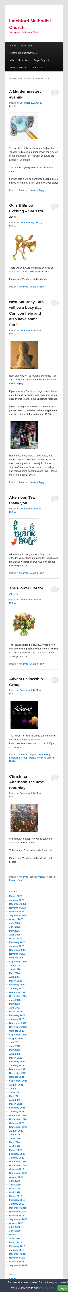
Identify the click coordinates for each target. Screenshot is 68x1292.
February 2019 (17, 1200)
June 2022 (15, 1046)
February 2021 (17, 1107)
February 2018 (17, 1246)
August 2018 (16, 1223)
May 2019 (14, 1188)
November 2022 (18, 1027)
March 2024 (15, 980)
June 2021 (15, 1092)
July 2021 (14, 1088)
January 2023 (16, 1019)
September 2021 (18, 1080)
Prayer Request (41, 60)
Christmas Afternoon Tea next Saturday (26, 782)
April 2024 (14, 977)
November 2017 (18, 1257)
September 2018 (18, 1219)
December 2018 (17, 1207)
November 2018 (18, 1211)
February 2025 (17, 942)
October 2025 (16, 911)
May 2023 (14, 1004)
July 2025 (14, 923)
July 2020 (14, 1134)
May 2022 (14, 1050)
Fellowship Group (18, 758)
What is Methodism (19, 60)
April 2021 (14, 1100)
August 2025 (16, 919)
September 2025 (18, 915)
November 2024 (18, 953)
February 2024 (17, 984)
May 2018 (14, 1234)
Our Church (26, 45)
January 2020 (16, 1157)
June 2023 (15, 1000)
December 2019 (17, 1161)
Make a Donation (18, 67)
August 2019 (16, 1177)
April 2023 (14, 1007)
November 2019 (18, 1165)
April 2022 (14, 1054)
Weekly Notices (37, 758)
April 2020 (14, 1146)
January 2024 (16, 988)
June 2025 (15, 926)
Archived (23, 190)
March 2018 (15, 1242)
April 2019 (14, 1192)
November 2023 (18, 996)
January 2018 (16, 1250)
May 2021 (14, 1096)
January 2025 (16, 946)
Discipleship (44, 754)
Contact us (37, 67)
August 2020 (16, 1130)
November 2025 (18, 907)
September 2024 (18, 961)
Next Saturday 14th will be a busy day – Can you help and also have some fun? (27, 313)
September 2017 (18, 1265)
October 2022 (16, 1030)
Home (13, 45)
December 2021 (17, 1069)
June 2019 (15, 1184)
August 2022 (16, 1038)
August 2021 (16, 1084)
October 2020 (16, 1123)
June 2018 (15, 1230)
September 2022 (18, 1034)
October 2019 (16, 1169)
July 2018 (14, 1227)
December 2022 (17, 1023)
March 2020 (15, 1150)
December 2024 (17, 950)
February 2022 (17, 1061)
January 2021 (16, 1111)
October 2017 (16, 1261)
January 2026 (16, 900)
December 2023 (17, 992)
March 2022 (15, 1057)
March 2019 (15, 1196)
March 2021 (15, 1103)
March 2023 (15, 1011)
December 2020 (17, 1115)
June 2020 (15, 1138)
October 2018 (16, 1215)
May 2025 (14, 930)
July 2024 (14, 965)
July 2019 (14, 1180)
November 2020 (18, 1119)
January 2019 (16, 1203)
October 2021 (16, 1077)
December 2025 (17, 904)
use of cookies (46, 1288)
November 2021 (18, 1073)
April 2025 (14, 934)
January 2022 (16, 1065)
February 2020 (17, 1154)
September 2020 (18, 1127)
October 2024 (16, 957)
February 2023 (17, 1015)
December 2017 (17, 1253)
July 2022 (14, 1042)
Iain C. (12, 106)
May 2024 (14, 973)
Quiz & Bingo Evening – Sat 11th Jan (26, 211)
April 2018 (14, 1238)
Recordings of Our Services (23, 53)
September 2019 (18, 1173)
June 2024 (15, 969)
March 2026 (15, 896)
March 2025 (15, 938)
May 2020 (14, 1142)
